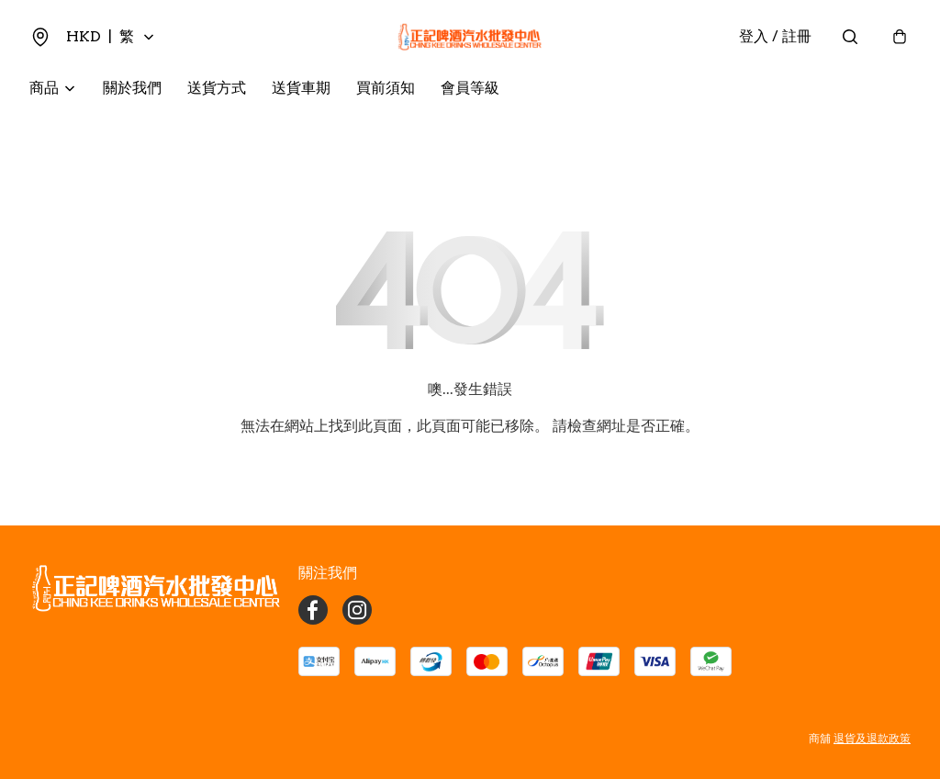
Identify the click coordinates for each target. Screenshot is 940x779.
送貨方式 (216, 87)
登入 (775, 36)
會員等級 (470, 87)
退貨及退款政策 (872, 738)
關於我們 (132, 87)
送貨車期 (301, 87)
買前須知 (385, 87)
